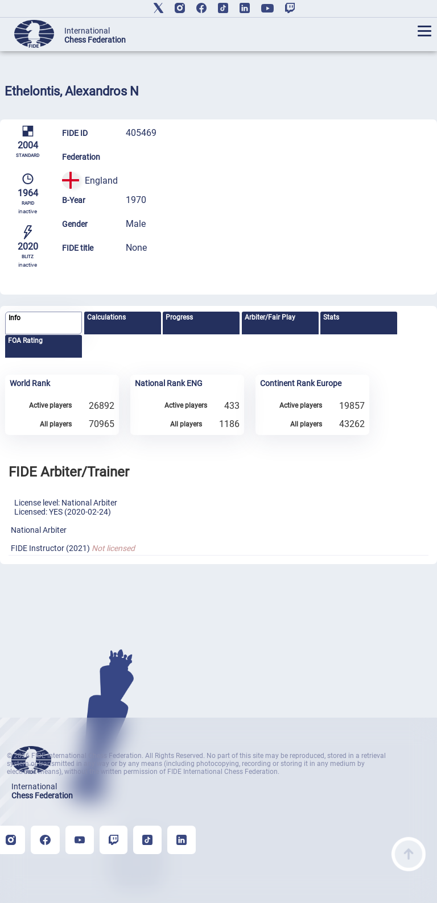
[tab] (43, 323)
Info (14, 318)
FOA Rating (25, 341)
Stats (331, 317)
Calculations (106, 317)
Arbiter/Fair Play (270, 317)
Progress (179, 317)
